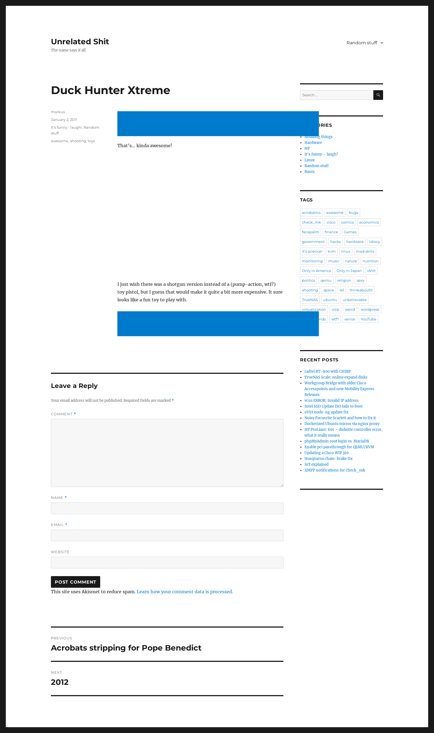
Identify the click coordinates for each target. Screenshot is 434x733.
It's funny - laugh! (66, 127)
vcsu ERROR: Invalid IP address (331, 400)
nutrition (371, 261)
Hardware (313, 142)
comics (347, 222)
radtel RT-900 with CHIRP (327, 371)
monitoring (312, 261)
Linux (309, 160)
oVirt (371, 270)
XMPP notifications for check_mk (334, 470)
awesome (59, 141)
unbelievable (355, 299)
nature (351, 261)
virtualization (314, 309)
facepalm (310, 232)
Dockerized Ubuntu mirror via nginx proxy (341, 423)
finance (331, 232)
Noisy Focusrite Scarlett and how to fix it (340, 418)
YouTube (368, 319)
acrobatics (311, 212)
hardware (355, 241)
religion (344, 280)
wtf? (335, 319)
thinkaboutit (361, 290)
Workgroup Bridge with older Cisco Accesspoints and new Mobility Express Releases (339, 389)
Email (59, 524)
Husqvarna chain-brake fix (328, 458)
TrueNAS (310, 299)
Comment (63, 414)
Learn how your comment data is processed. (185, 591)
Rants (309, 171)
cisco (331, 222)
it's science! (312, 251)
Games (350, 232)
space (329, 290)
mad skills (365, 251)
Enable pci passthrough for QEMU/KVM (339, 447)
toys (91, 141)
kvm (332, 251)
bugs (353, 212)
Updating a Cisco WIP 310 (326, 452)
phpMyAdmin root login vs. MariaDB (336, 441)
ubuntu (330, 299)
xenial (349, 319)
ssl (342, 290)
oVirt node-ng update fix (326, 412)
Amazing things (318, 136)
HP (307, 148)
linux (345, 251)
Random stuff (362, 42)
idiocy (374, 241)
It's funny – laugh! (321, 154)
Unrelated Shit (80, 41)
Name (59, 497)
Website (60, 552)
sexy (361, 280)
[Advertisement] (219, 124)
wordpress (370, 309)
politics (308, 280)
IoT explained (316, 464)
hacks (335, 241)
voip (335, 309)
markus (58, 112)
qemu (326, 280)
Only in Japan (349, 270)
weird (350, 309)
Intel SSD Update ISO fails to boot (333, 406)
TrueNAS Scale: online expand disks (336, 377)
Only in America (316, 270)
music (333, 261)
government (313, 241)
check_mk (311, 222)
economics (369, 222)
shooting (78, 141)
